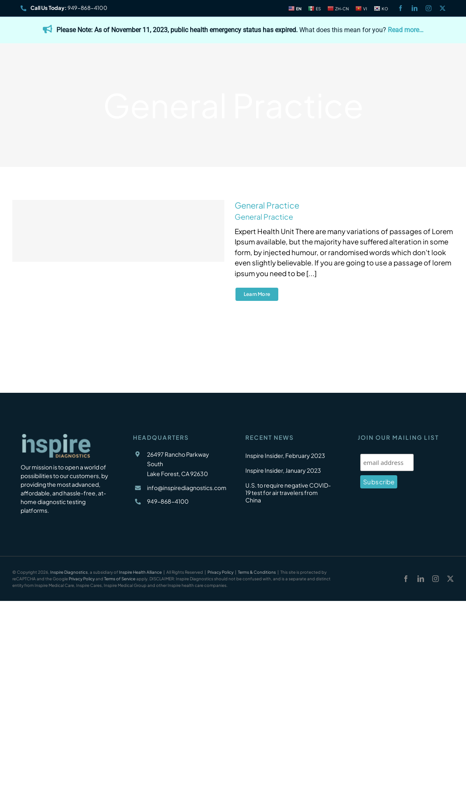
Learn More (257, 294)
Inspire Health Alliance (140, 572)
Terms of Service (119, 578)
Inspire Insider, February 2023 (285, 455)
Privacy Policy (220, 572)
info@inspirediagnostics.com (186, 487)
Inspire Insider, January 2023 (283, 470)
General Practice (267, 205)
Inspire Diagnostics (69, 572)
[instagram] (428, 8)
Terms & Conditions (257, 572)
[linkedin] (414, 8)
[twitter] (442, 8)
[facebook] (400, 8)
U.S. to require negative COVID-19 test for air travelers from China (288, 492)
